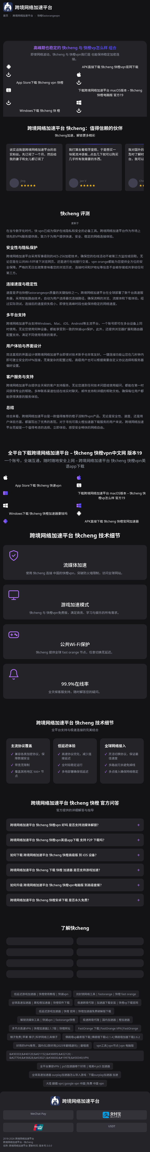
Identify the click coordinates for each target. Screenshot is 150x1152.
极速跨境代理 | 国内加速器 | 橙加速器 (106, 1020)
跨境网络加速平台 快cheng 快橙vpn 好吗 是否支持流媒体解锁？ (55, 825)
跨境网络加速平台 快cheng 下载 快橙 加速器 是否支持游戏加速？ (56, 870)
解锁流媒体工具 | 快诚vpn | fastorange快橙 (47, 1020)
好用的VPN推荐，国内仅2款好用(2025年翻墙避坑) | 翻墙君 (52, 1045)
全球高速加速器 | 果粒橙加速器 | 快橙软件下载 (41, 1002)
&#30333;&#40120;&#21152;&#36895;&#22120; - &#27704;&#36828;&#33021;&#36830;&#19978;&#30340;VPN (49, 1056)
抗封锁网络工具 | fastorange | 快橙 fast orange (106, 994)
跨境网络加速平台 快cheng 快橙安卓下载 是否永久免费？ (50, 900)
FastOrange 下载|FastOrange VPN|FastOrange (108, 1028)
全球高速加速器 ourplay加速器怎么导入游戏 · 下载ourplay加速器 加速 (75, 1075)
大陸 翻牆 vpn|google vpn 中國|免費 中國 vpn (75, 1083)
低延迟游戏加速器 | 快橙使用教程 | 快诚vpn (41, 994)
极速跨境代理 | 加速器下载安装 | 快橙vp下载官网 (107, 1002)
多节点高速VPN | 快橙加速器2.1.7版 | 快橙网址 (41, 1028)
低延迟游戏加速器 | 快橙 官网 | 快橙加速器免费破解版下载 (75, 1011)
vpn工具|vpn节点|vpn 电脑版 (115, 1045)
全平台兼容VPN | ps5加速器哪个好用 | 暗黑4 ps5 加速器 (75, 1066)
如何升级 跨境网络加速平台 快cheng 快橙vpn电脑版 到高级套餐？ (56, 885)
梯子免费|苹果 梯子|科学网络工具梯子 (34, 1037)
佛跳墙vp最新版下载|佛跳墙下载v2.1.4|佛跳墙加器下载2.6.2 (102, 1037)
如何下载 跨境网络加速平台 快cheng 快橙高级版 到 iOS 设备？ (54, 855)
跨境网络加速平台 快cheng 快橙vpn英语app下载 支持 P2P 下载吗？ (58, 840)
